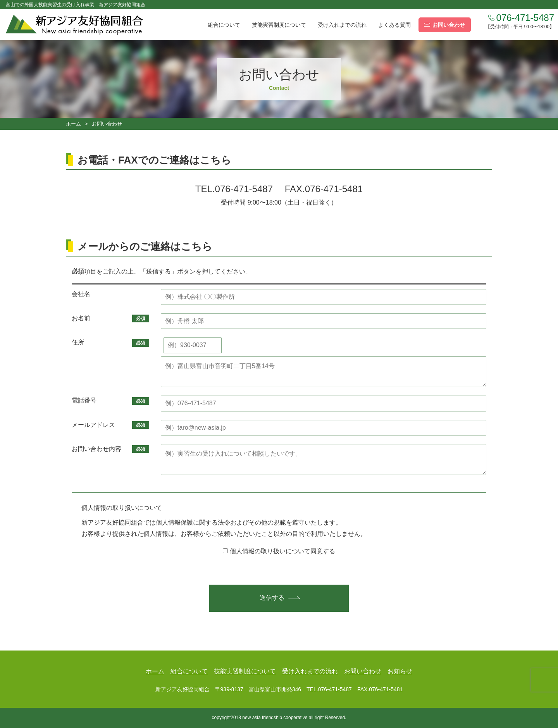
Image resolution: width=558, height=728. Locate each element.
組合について (224, 25)
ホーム (73, 124)
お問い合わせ (362, 671)
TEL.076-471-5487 (234, 189)
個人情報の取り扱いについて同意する (279, 551)
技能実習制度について (279, 25)
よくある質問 (394, 25)
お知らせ (400, 671)
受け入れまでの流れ (342, 25)
